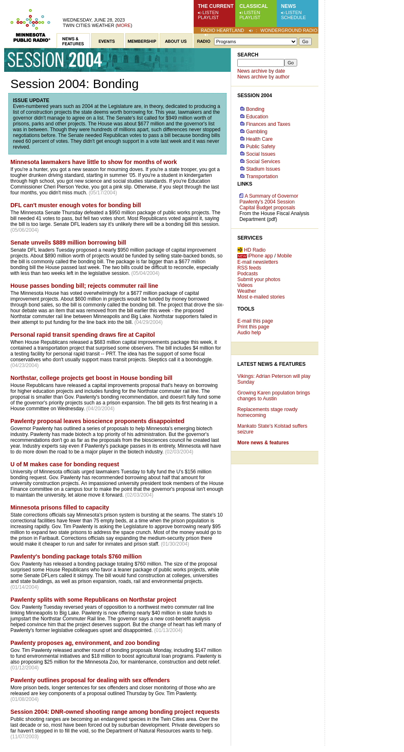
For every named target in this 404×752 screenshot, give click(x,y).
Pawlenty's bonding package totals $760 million (76, 556)
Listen (210, 12)
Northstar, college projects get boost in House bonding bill (91, 378)
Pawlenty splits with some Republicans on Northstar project (93, 599)
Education (257, 117)
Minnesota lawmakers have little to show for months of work (93, 162)
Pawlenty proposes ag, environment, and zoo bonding (85, 642)
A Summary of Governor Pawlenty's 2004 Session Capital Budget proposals (268, 202)
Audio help (249, 333)
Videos (244, 285)
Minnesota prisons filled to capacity (59, 507)
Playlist (208, 17)
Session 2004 (254, 95)
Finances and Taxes (268, 124)
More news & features (263, 443)
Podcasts (247, 274)
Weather (246, 291)
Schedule (293, 17)
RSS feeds (249, 268)
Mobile (284, 256)
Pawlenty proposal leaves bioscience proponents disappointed (97, 421)
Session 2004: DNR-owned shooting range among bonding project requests (114, 711)
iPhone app (260, 256)
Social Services (263, 161)
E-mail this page (255, 321)
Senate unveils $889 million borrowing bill (68, 242)
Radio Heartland (222, 30)
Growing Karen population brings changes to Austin (273, 396)
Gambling (256, 132)
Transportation (262, 176)
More (124, 25)
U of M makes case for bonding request (64, 464)
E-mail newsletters (257, 262)
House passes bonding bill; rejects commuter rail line (84, 285)
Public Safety (260, 146)
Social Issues (261, 154)
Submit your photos (258, 279)
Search (248, 55)
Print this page (253, 327)
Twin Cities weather (88, 25)
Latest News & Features (271, 364)
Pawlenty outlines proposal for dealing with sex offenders (90, 680)
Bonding (255, 109)
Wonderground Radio (289, 30)
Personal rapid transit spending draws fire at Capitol (82, 334)
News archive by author (263, 77)
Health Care (259, 139)
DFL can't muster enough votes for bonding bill (75, 205)
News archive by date (261, 71)
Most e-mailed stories (261, 297)
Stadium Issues (263, 169)
